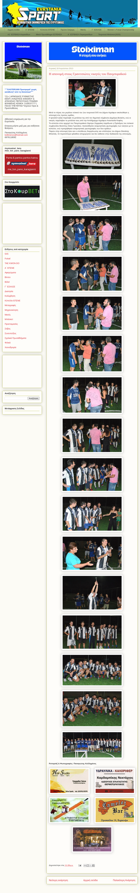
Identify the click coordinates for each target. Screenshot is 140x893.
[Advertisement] (23, 222)
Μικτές (83, 30)
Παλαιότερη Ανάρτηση (124, 880)
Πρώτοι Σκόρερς (68, 30)
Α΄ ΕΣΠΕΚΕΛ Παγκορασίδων (80, 34)
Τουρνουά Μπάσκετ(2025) (109, 34)
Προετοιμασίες (11, 324)
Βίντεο (7, 277)
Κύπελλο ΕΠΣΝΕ (47, 30)
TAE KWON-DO (12, 263)
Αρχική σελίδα (14, 30)
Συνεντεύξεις (10, 333)
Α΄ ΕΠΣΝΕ (29, 30)
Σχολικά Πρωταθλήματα (15, 338)
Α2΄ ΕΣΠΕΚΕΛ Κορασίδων (19, 34)
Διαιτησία (9, 291)
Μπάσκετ (9, 319)
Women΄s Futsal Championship (120, 30)
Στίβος (7, 329)
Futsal (7, 258)
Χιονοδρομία (10, 347)
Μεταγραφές (10, 305)
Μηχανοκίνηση (11, 310)
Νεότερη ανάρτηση (58, 880)
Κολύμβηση (10, 296)
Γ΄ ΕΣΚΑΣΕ (97, 30)
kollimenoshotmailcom (16, 135)
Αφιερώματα (10, 272)
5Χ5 (6, 254)
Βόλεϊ (7, 282)
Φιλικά (7, 342)
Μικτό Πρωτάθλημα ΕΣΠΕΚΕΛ (49, 34)
